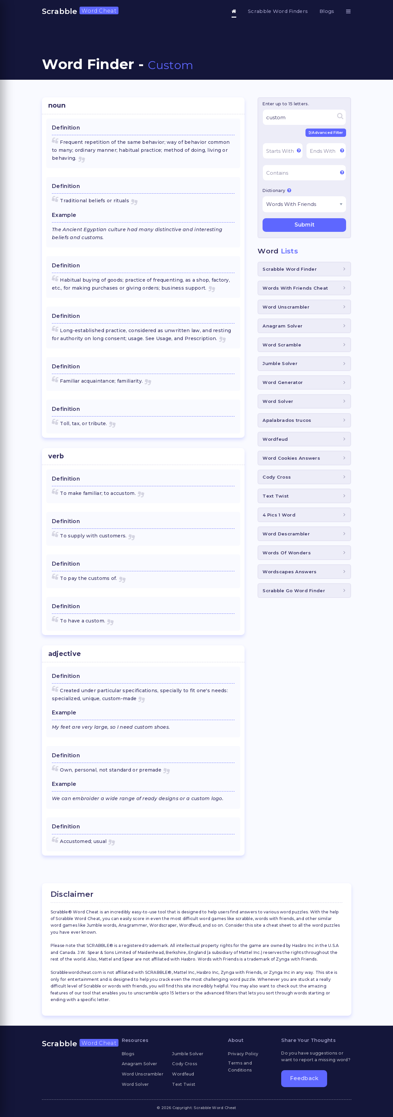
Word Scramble (282, 344)
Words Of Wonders (286, 552)
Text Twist (276, 496)
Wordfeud (275, 439)
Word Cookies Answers (291, 458)
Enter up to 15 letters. (286, 103)
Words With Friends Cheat (295, 288)
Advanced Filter (325, 132)
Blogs (326, 11)
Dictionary (277, 190)
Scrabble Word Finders (278, 11)
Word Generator (283, 382)
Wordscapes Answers (289, 571)
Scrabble (80, 11)
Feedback (304, 1078)
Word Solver (278, 401)
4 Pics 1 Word (279, 514)
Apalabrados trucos (287, 420)
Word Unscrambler (286, 307)
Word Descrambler (286, 533)
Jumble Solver (280, 363)
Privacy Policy (243, 1053)
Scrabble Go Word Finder (294, 590)
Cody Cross (277, 477)
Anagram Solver (282, 325)
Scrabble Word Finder (290, 269)
